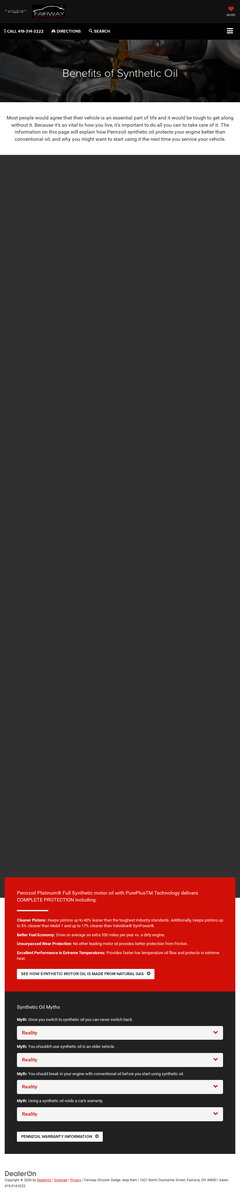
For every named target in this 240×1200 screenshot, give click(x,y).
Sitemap (60, 1180)
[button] (24, 31)
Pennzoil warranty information (60, 1136)
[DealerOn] (21, 1173)
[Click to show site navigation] (230, 31)
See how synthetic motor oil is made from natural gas (85, 974)
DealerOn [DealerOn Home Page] (44, 1180)
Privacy (75, 1180)
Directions (66, 31)
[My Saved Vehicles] (231, 12)
